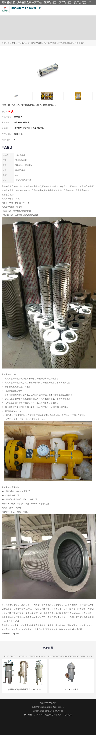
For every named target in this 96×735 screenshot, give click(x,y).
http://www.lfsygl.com (10, 633)
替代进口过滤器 (35, 43)
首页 (14, 43)
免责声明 (49, 715)
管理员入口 (59, 715)
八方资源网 (39, 715)
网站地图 (68, 715)
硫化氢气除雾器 (72, 689)
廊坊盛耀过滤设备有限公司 (42, 711)
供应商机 (22, 43)
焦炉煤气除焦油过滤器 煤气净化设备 (24, 689)
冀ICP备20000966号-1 (56, 707)
